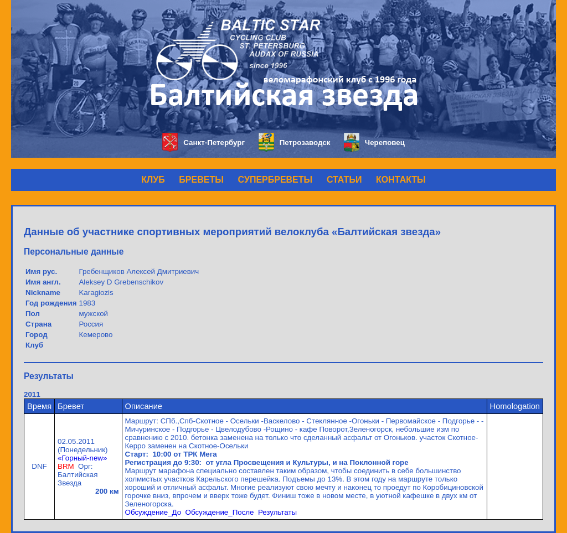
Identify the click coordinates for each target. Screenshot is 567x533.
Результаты (277, 512)
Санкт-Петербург (203, 142)
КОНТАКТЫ (401, 179)
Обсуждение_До (153, 512)
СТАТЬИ (344, 179)
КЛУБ (152, 179)
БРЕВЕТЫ (201, 179)
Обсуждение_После (219, 512)
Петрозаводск (294, 142)
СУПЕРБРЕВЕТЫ (275, 179)
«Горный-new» (82, 458)
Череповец (374, 142)
